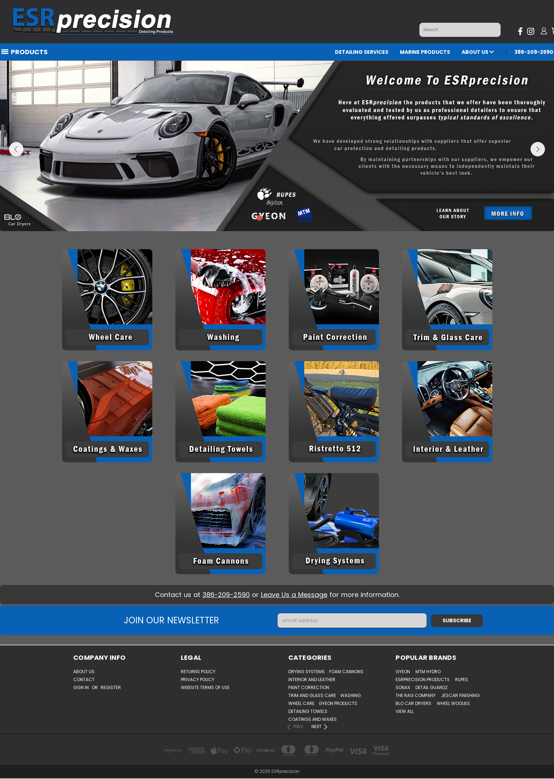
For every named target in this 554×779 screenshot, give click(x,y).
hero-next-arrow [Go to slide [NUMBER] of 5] (538, 149)
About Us (478, 52)
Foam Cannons (346, 671)
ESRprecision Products (423, 679)
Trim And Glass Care (312, 695)
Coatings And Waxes (312, 719)
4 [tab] (286, 218)
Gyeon (403, 671)
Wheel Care (301, 703)
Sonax (403, 687)
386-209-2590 (533, 52)
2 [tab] (268, 218)
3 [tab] (277, 218)
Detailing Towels (307, 711)
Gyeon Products (338, 703)
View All (405, 711)
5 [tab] (294, 218)
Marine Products (425, 52)
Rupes (461, 679)
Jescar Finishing (460, 695)
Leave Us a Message (294, 594)
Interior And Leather (311, 679)
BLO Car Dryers (413, 703)
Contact (84, 679)
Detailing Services (361, 52)
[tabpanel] (277, 146)
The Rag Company (416, 695)
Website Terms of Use (205, 687)
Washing (350, 695)
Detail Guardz (431, 687)
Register (111, 687)
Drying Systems (306, 671)
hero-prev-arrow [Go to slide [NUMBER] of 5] (16, 149)
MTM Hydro (428, 671)
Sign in (81, 687)
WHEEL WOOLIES (453, 703)
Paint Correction (308, 687)
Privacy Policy (197, 679)
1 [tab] (259, 218)
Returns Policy (198, 671)
